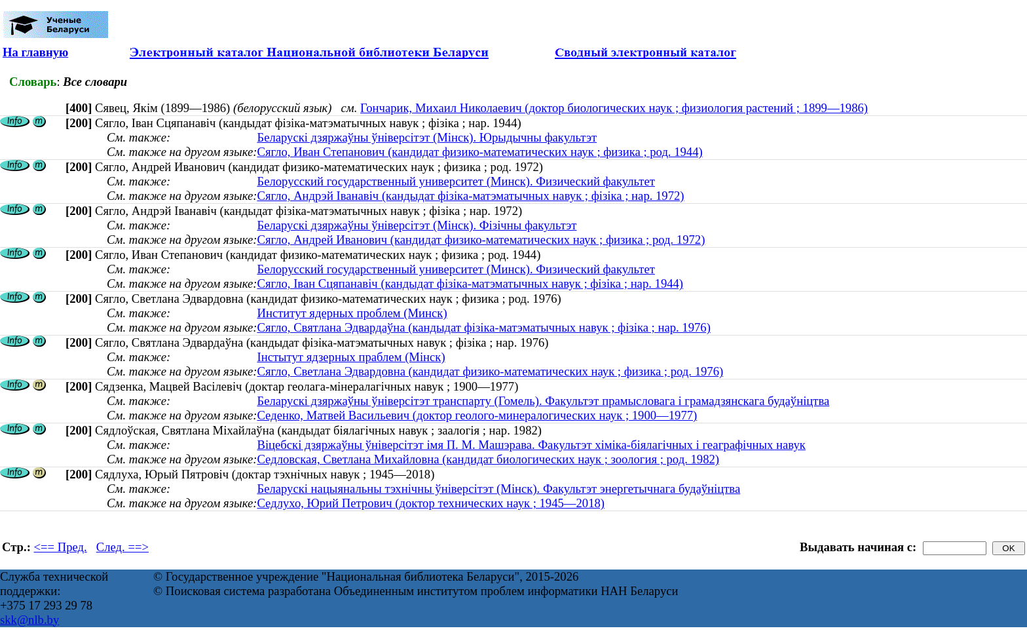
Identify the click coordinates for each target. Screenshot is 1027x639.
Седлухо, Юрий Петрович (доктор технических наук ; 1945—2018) (431, 503)
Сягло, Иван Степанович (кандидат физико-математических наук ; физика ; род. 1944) (479, 152)
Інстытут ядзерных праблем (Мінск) (351, 357)
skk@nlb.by (29, 620)
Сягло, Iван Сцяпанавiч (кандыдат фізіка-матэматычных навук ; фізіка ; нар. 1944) (470, 283)
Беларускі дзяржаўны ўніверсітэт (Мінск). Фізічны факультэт (416, 225)
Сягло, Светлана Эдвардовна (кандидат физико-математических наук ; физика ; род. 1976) (490, 371)
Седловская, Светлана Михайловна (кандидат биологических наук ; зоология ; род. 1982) (488, 459)
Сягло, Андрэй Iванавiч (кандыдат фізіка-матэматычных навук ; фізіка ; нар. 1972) (470, 196)
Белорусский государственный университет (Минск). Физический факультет (455, 181)
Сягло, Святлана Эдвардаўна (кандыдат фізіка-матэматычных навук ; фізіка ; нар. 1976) (483, 327)
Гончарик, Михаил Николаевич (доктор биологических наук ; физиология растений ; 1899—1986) (614, 108)
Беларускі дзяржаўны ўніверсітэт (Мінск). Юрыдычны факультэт (427, 137)
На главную (35, 52)
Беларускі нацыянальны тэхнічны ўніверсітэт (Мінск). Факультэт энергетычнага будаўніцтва (498, 488)
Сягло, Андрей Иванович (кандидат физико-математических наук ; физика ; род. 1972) (481, 239)
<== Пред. (60, 547)
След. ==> (122, 547)
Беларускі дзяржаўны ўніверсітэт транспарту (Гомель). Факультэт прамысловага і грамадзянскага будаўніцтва (543, 401)
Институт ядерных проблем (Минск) (352, 313)
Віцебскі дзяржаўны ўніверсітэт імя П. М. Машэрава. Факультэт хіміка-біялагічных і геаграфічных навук (531, 445)
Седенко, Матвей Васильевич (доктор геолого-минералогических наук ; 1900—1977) (477, 415)
